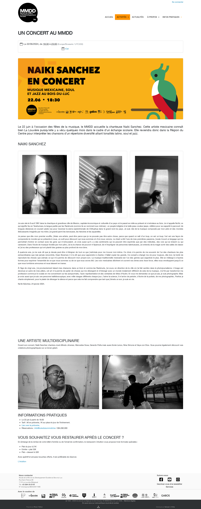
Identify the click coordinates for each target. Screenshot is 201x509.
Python (41, 507)
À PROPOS (152, 17)
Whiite (173, 507)
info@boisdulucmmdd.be (45, 428)
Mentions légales (129, 501)
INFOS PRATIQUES (171, 17)
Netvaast (167, 507)
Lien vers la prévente (30, 425)
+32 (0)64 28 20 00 (28, 484)
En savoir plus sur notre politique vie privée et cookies (100, 503)
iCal (66, 49)
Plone (35, 507)
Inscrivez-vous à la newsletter (169, 484)
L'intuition (22, 461)
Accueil (109, 17)
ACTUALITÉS (138, 17)
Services (169, 487)
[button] (128, 17)
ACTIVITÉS (121, 17)
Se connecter (177, 2)
